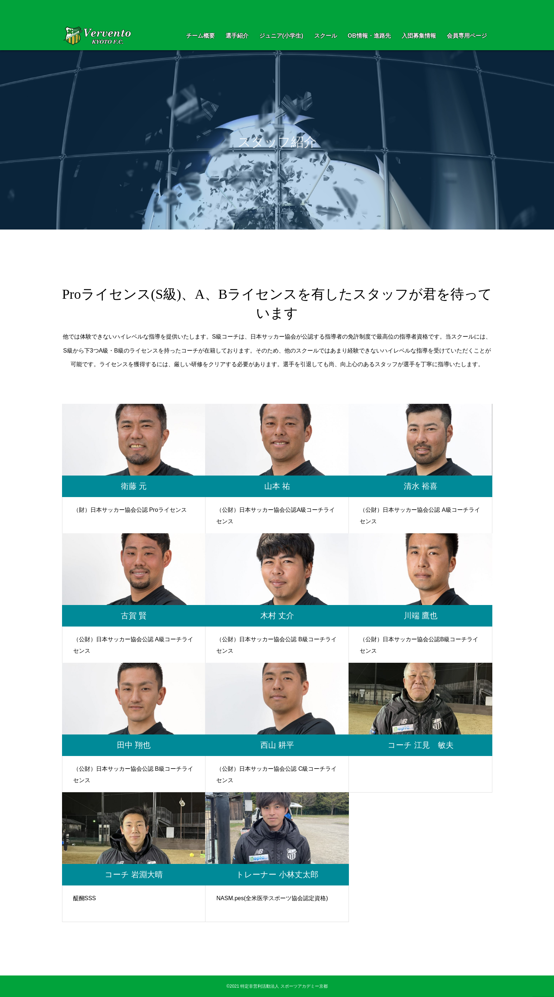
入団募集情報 (419, 36)
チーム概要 (200, 36)
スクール (325, 36)
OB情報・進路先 (369, 36)
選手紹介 (237, 36)
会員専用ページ (467, 36)
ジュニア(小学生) (281, 36)
